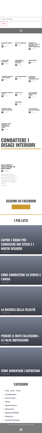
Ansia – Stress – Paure (12, 391)
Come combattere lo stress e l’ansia (21, 276)
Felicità (7, 402)
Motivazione (9, 409)
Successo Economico (12, 420)
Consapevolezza (10, 394)
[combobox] (21, 19)
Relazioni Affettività (12, 413)
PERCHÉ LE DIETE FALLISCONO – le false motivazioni (20, 338)
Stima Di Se (9, 416)
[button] (21, 30)
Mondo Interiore (11, 405)
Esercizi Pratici (10, 398)
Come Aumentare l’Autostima (20, 370)
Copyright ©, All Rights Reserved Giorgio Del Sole (21, 424)
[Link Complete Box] (7, 41)
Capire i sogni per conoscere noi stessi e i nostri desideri (17, 244)
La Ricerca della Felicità (18, 309)
